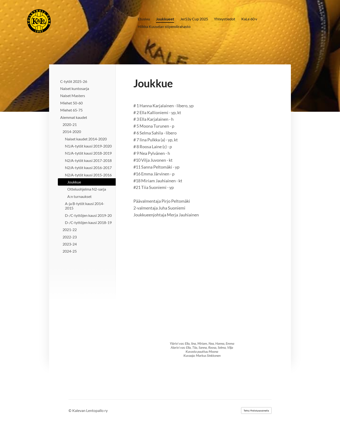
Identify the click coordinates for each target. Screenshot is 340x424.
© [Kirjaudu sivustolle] (70, 410)
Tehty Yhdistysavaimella (256, 410)
